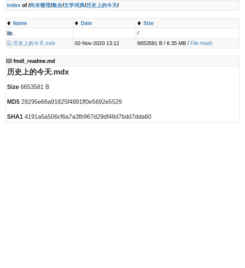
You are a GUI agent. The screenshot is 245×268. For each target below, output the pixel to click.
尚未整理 (40, 5)
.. (14, 33)
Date (86, 23)
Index (14, 5)
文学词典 (74, 5)
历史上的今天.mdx (34, 43)
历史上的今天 (101, 5)
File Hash (201, 43)
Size (148, 23)
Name (20, 23)
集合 (57, 5)
